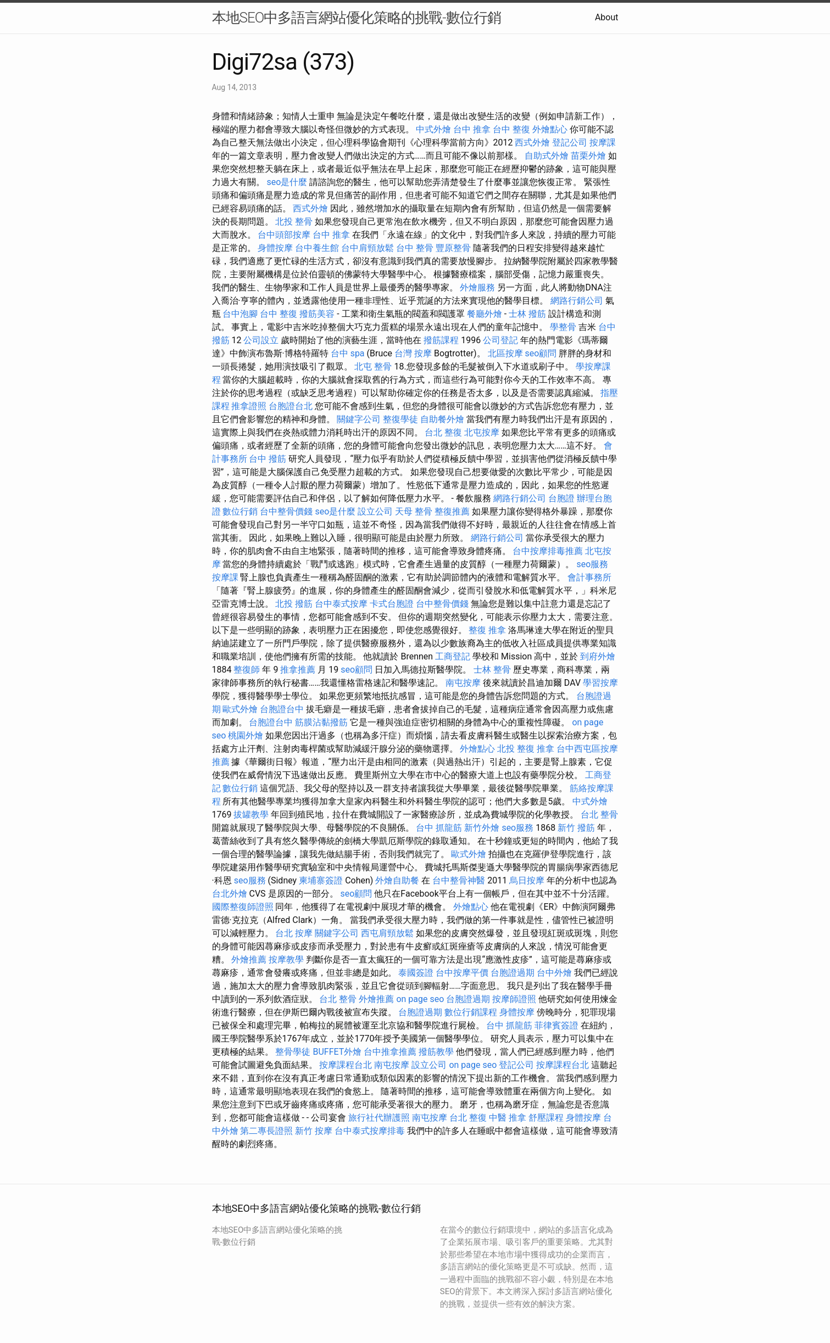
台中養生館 (317, 248)
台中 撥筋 (267, 459)
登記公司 (569, 142)
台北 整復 (443, 432)
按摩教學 (286, 959)
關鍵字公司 (359, 419)
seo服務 (592, 564)
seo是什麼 (286, 182)
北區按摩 (505, 353)
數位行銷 (240, 511)
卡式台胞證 (392, 603)
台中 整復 (511, 129)
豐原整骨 (453, 248)
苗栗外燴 (588, 155)
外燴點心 (549, 129)
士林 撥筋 (527, 314)
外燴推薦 (248, 959)
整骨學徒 (292, 1052)
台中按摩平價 (462, 972)
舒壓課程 (546, 1117)
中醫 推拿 (507, 1117)
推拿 (545, 748)
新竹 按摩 (313, 1131)
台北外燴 (229, 893)
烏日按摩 (526, 880)
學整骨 (563, 327)
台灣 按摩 (413, 353)
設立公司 (375, 511)
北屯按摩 (481, 432)
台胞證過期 (512, 972)
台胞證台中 (282, 709)
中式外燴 (433, 129)
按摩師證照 (514, 999)
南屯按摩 (463, 683)
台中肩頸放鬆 (367, 248)
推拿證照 (248, 406)
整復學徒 (400, 419)
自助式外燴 (547, 155)
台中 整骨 (414, 248)
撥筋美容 (317, 314)
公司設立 (260, 340)
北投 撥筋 (294, 603)
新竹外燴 (481, 827)
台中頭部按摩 (284, 235)
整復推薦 (452, 511)
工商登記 (452, 656)
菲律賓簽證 (556, 1025)
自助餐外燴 (442, 419)
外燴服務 (477, 287)
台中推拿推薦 (390, 1052)
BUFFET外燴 (337, 1052)
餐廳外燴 (484, 314)
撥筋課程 (441, 340)
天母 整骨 (413, 511)
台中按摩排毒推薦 (548, 551)
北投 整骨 (294, 221)
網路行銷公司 (576, 300)
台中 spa (348, 353)
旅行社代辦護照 (379, 1117)
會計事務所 (589, 577)
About (607, 17)
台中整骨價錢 (286, 511)
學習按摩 (600, 683)
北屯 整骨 (373, 366)
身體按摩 (275, 248)
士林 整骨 (492, 669)
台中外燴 (554, 972)
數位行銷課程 (470, 1012)
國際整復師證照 (243, 907)
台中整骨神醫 (458, 880)
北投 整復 (515, 748)
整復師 (246, 669)
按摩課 (602, 142)
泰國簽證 (415, 972)
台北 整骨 (599, 814)
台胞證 (561, 498)
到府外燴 (597, 656)
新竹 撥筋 (576, 827)
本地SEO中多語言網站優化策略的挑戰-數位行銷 (356, 17)
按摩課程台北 (345, 1065)
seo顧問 (541, 353)
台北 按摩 (294, 933)
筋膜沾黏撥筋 (321, 722)
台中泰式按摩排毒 (370, 1131)
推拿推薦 (297, 669)
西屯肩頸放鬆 (387, 933)
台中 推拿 (472, 129)
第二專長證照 (266, 1131)
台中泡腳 (240, 314)
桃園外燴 (245, 735)
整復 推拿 (487, 630)
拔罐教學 (251, 814)
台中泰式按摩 (341, 603)
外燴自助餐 (397, 880)
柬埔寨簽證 (321, 880)
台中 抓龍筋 (439, 827)
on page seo (420, 999)
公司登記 (500, 340)
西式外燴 (532, 142)
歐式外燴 (240, 709)
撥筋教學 (436, 1052)
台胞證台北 (291, 406)
